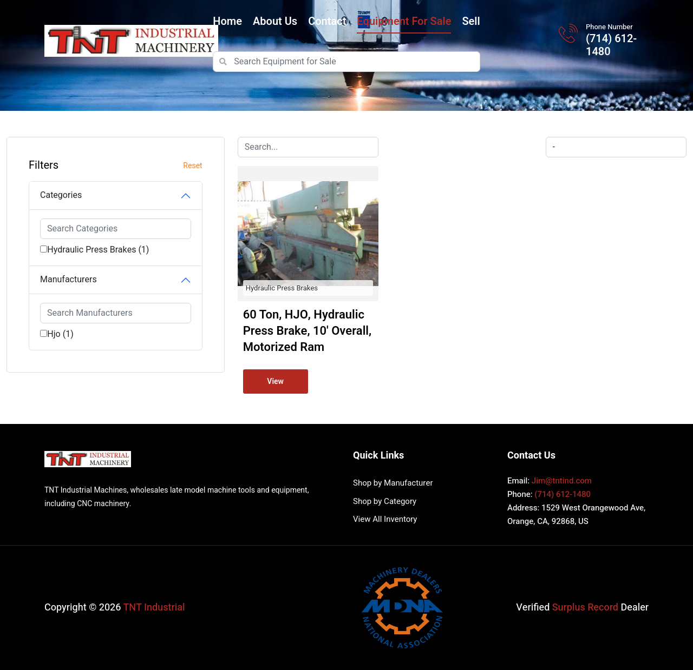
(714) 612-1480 (611, 45)
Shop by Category (384, 501)
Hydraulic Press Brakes (282, 288)
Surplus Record (585, 607)
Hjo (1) (60, 334)
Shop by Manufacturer (393, 483)
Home (227, 21)
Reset (192, 165)
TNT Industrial (154, 607)
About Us (275, 21)
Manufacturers (68, 279)
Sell (471, 21)
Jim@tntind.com (562, 481)
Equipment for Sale (404, 21)
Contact (327, 21)
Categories (61, 195)
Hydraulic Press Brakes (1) (98, 249)
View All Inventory (385, 519)
